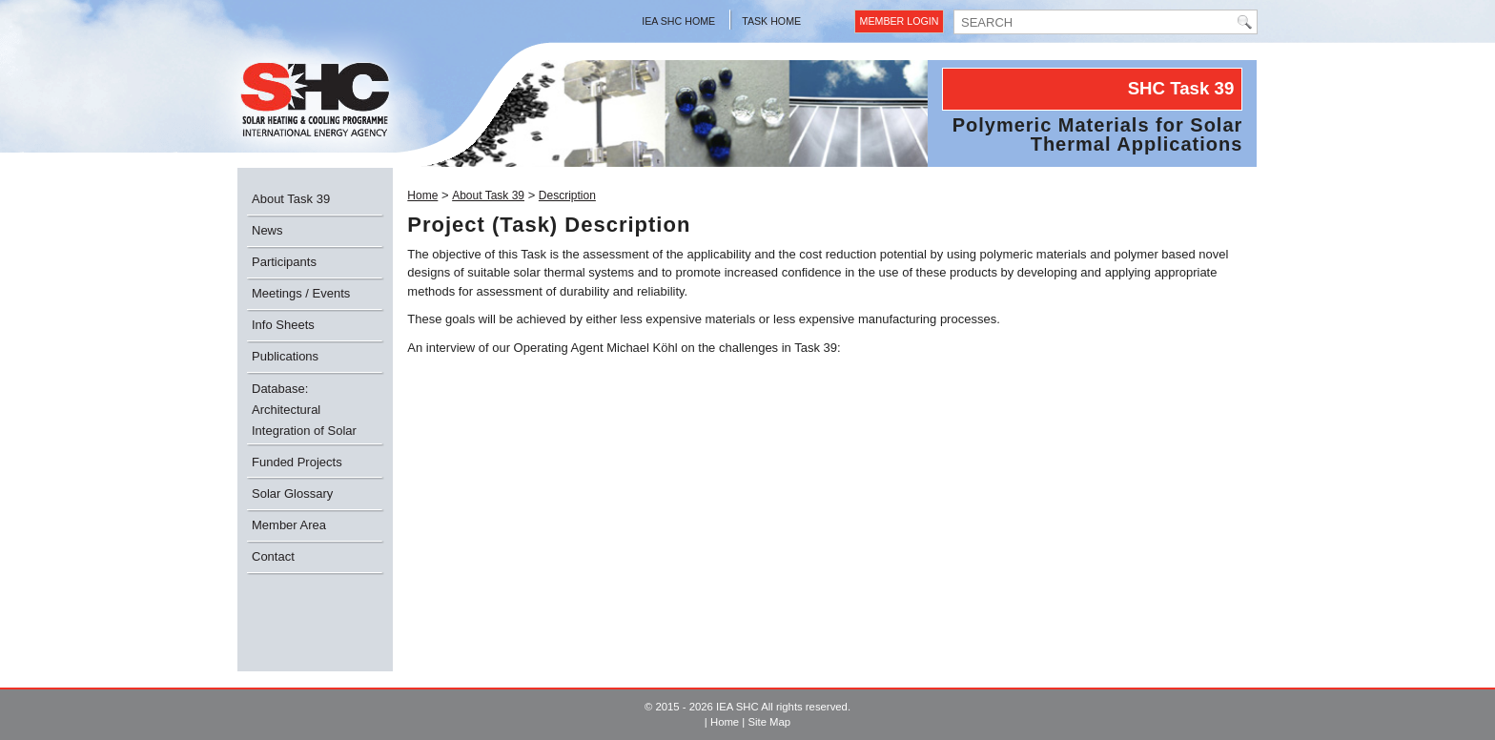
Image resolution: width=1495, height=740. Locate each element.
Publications (285, 356)
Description (567, 195)
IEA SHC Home (678, 21)
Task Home (771, 21)
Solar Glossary (292, 493)
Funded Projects (297, 462)
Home (422, 195)
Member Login (899, 21)
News (267, 230)
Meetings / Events (301, 293)
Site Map (769, 722)
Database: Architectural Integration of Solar (304, 409)
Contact (273, 556)
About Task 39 (291, 199)
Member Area (289, 525)
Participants (284, 262)
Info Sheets (283, 325)
